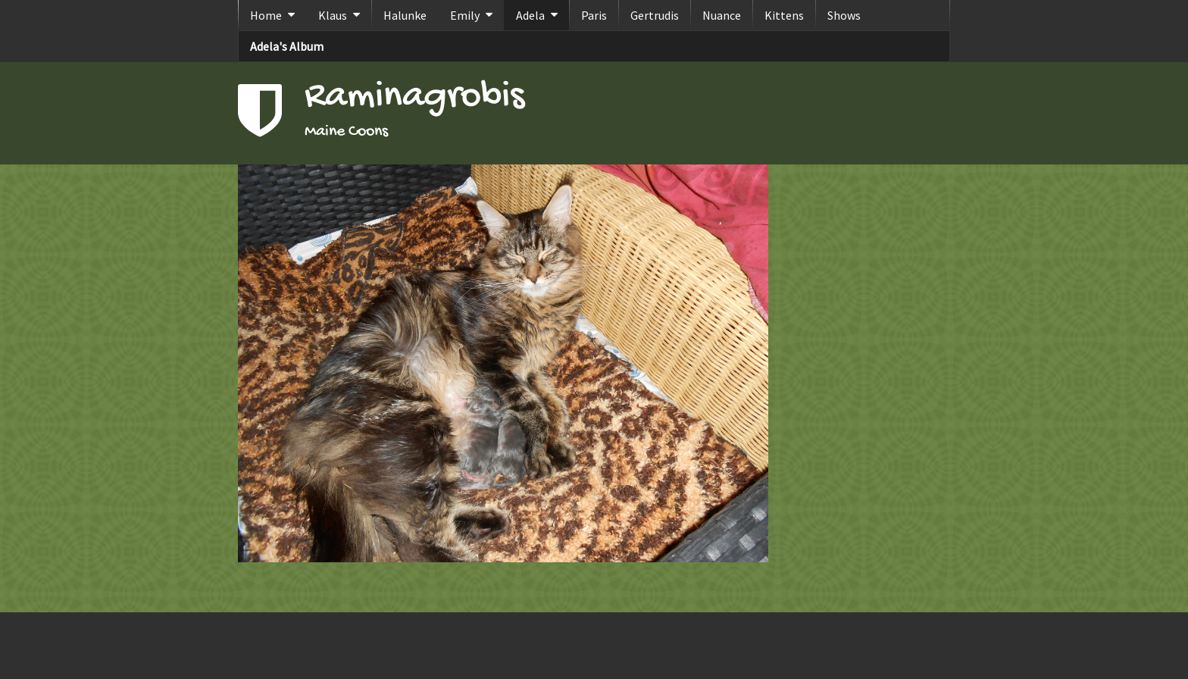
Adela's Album (287, 46)
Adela (530, 15)
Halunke (405, 15)
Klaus (332, 15)
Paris (594, 15)
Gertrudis (654, 15)
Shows (844, 15)
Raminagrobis (414, 97)
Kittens (784, 15)
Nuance (721, 15)
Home (266, 15)
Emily (465, 15)
